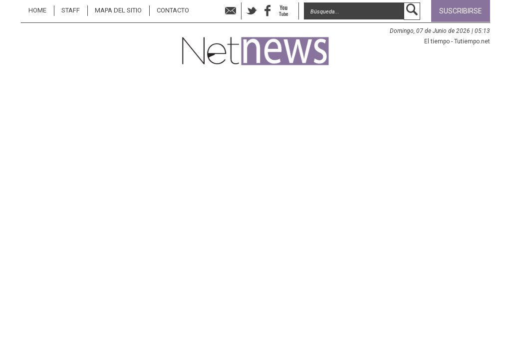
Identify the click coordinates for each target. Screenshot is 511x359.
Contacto (173, 10)
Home (37, 10)
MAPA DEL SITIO (118, 10)
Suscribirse (460, 11)
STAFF (70, 10)
